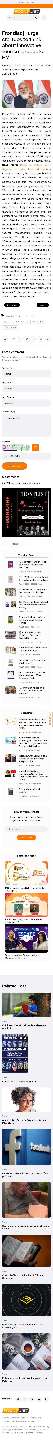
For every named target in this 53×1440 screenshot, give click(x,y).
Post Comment (14, 465)
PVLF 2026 (50, 719)
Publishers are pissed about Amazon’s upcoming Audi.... (23, 1326)
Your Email (7, 382)
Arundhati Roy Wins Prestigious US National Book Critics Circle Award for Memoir (33, 775)
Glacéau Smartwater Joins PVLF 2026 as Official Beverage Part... (33, 675)
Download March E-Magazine (26, 6)
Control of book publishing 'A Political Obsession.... (22, 1277)
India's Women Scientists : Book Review (32, 661)
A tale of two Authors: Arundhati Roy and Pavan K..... (24, 1121)
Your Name (7, 368)
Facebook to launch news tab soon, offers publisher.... (25, 1175)
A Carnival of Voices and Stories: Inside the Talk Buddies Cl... (31, 690)
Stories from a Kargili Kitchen (29, 790)
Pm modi (28, 316)
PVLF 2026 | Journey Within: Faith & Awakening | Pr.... (23, 921)
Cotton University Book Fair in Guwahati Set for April (33, 591)
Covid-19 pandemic (13, 316)
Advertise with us (26, 2)
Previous (12, 305)
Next (43, 305)
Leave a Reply (8, 411)
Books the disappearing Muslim (19, 1081)
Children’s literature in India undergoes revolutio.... (24, 1027)
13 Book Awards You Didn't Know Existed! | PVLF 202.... (26, 890)
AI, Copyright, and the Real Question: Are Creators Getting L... (33, 564)
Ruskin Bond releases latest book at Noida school (25, 1227)
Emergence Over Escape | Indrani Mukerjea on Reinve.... (22, 957)
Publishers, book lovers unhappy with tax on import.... (26, 1380)
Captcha (6, 441)
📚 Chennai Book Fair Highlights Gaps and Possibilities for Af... (30, 635)
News (4, 1021)
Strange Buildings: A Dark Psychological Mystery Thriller (32, 620)
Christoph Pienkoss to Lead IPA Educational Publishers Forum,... (33, 604)
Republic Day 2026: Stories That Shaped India (33, 649)
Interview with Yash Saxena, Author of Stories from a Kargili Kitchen (33, 758)
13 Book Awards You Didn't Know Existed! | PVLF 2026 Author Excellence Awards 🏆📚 (32, 724)
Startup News (38, 322)
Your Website (8, 397)
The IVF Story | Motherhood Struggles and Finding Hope (33, 578)
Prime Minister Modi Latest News (16, 322)
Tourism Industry (10, 327)
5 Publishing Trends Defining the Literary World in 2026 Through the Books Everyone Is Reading (33, 742)
